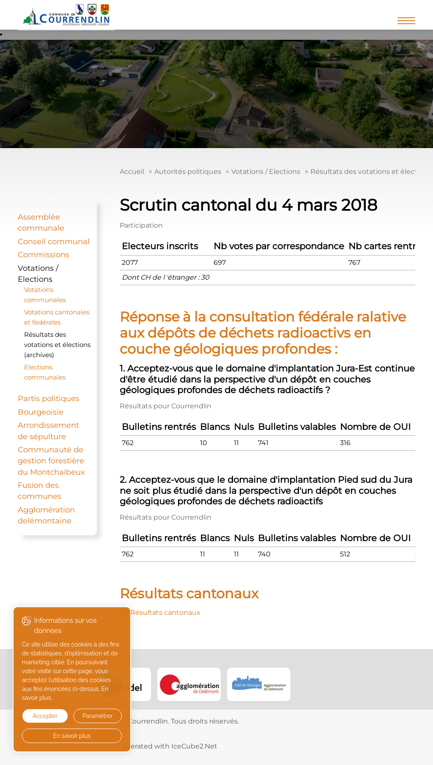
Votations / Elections (265, 172)
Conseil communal (54, 241)
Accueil (132, 172)
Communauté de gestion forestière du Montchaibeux (51, 460)
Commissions (43, 254)
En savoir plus (72, 735)
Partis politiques (48, 398)
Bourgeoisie (40, 411)
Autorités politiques (187, 172)
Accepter (45, 716)
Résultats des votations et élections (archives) (57, 344)
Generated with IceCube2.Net (167, 746)
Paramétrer (97, 716)
